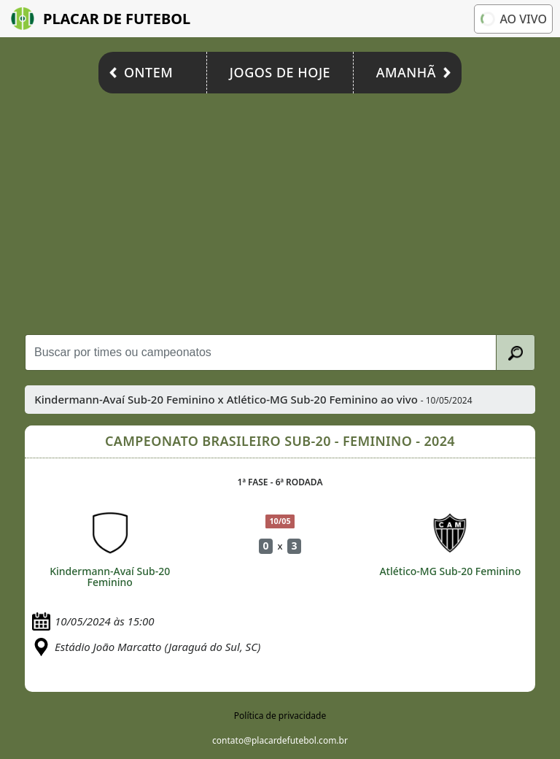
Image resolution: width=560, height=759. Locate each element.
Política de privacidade (280, 715)
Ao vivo (513, 18)
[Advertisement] (280, 210)
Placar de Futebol (100, 18)
